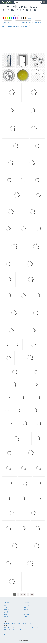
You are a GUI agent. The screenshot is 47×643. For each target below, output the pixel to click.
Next (32, 594)
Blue (29, 627)
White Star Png (25, 26)
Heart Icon (6, 604)
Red (5, 627)
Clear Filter (30, 18)
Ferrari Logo (6, 602)
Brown (19, 629)
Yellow (14, 627)
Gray (10, 629)
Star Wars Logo (26, 614)
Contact (19, 623)
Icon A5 (25, 618)
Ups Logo (6, 614)
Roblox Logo (26, 607)
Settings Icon (7, 605)
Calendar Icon (7, 609)
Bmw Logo (25, 611)
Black (14, 629)
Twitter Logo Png (7, 607)
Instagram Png (26, 616)
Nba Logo (6, 611)
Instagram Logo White (13, 26)
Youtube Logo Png (27, 612)
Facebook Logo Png (27, 602)
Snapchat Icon (7, 618)
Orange (9, 627)
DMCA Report (7, 623)
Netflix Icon (25, 604)
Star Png (6, 616)
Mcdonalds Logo (27, 605)
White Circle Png (8, 22)
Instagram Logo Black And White (23, 22)
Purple (33, 627)
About (13, 623)
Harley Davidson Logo (8, 612)
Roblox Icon (25, 609)
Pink (38, 627)
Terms (24, 623)
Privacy (29, 623)
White (5, 629)
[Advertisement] (23, 41)
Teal (24, 627)
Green (20, 627)
